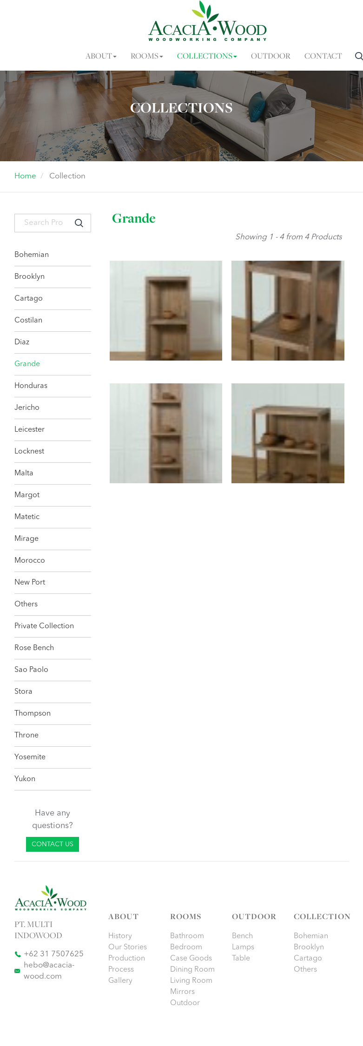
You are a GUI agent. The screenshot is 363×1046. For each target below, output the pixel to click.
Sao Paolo (31, 670)
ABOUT (101, 56)
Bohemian (31, 255)
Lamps (243, 947)
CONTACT (323, 56)
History (120, 936)
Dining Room (192, 970)
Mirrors (182, 992)
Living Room (191, 981)
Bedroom (186, 947)
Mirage (26, 539)
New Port (29, 582)
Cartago (28, 299)
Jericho (27, 408)
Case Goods (191, 958)
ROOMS (147, 56)
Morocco (29, 561)
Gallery (120, 981)
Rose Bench (34, 648)
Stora (23, 692)
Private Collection (44, 626)
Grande (27, 364)
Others (26, 604)
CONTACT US (52, 844)
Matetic (27, 517)
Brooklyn (29, 277)
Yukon (24, 779)
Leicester (29, 430)
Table (241, 958)
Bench (242, 936)
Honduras (30, 386)
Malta (23, 473)
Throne (26, 735)
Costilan (28, 320)
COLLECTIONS (207, 56)
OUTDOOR (270, 56)
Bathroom (187, 936)
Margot (27, 495)
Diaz (21, 342)
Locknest (29, 451)
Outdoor (185, 1003)
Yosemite (30, 757)
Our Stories (127, 947)
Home (25, 176)
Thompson (32, 713)
